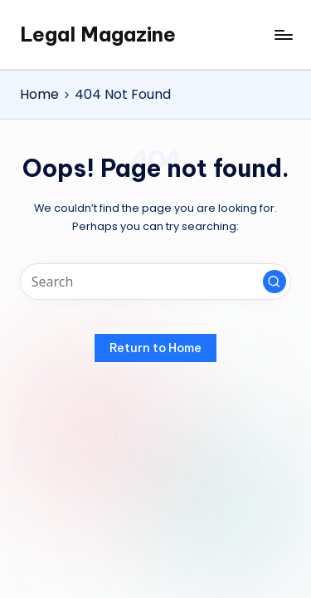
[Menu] (283, 34)
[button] (274, 281)
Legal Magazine (98, 34)
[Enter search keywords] (155, 282)
